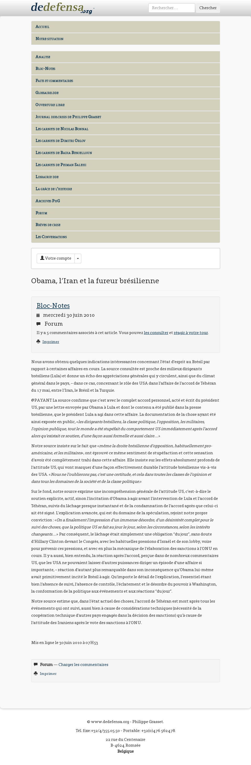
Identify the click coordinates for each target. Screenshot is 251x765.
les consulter (156, 332)
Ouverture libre (50, 104)
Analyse (42, 56)
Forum (41, 213)
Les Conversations (51, 236)
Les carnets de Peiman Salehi (60, 164)
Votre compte (55, 258)
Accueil (42, 26)
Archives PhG (47, 201)
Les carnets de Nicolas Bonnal (61, 129)
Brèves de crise (47, 224)
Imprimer (50, 342)
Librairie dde (46, 176)
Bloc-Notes (45, 68)
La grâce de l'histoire (53, 189)
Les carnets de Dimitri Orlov (60, 140)
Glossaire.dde (46, 92)
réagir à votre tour (191, 332)
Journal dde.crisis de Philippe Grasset (68, 116)
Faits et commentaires (54, 80)
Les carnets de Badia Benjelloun (63, 152)
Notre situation (49, 38)
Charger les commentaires (83, 664)
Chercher (208, 8)
